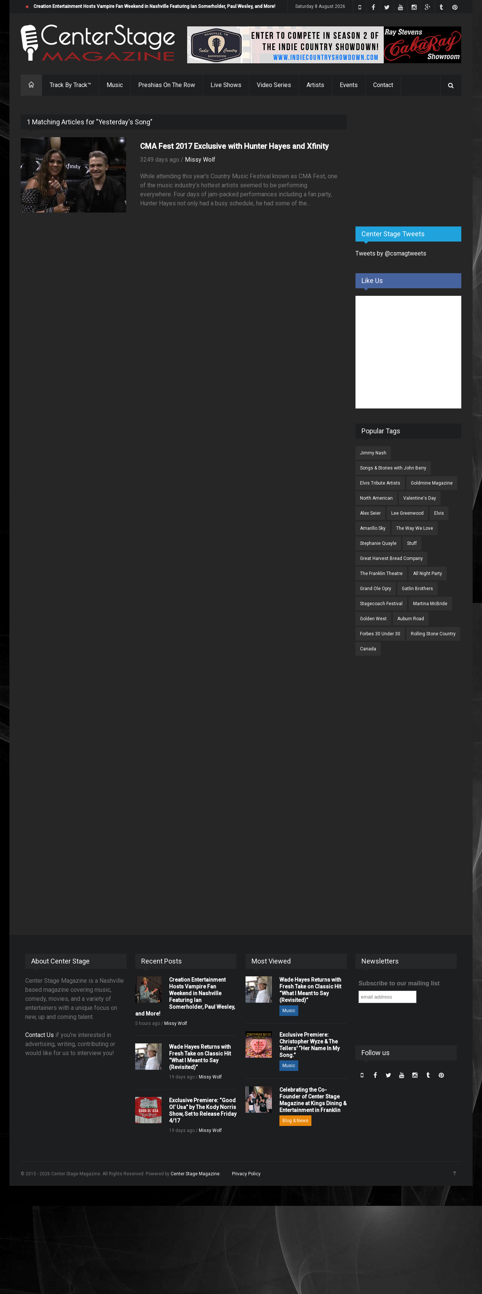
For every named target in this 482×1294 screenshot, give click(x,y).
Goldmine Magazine (432, 483)
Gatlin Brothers (417, 588)
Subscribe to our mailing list (398, 983)
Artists (315, 85)
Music (115, 85)
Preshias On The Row (166, 85)
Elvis (439, 513)
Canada (368, 649)
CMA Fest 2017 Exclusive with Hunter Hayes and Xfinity (234, 146)
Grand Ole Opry (375, 588)
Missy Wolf (200, 159)
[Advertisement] (411, 162)
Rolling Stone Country (433, 633)
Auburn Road (410, 618)
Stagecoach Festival (381, 603)
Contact (383, 85)
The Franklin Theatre (381, 573)
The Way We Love (414, 528)
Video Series (274, 85)
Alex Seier (370, 513)
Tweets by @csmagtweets (390, 253)
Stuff (412, 543)
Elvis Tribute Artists (380, 483)
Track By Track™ (70, 85)
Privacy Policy (246, 1173)
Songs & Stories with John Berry (393, 468)
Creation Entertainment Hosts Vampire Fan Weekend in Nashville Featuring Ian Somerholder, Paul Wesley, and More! (154, 6)
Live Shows (225, 85)
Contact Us (39, 1035)
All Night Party (427, 573)
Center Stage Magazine (195, 1173)
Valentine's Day (419, 498)
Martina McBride (430, 603)
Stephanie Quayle (378, 543)
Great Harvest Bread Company (391, 558)
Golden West (373, 618)
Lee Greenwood (407, 513)
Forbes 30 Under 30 (380, 633)
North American (376, 498)
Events (349, 85)
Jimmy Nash (373, 453)
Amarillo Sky (373, 528)
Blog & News (295, 1120)
